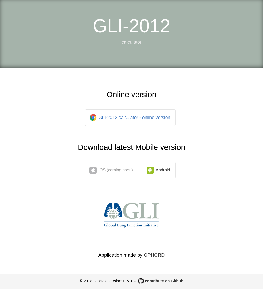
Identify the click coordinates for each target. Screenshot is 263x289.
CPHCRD (154, 255)
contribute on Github (164, 281)
